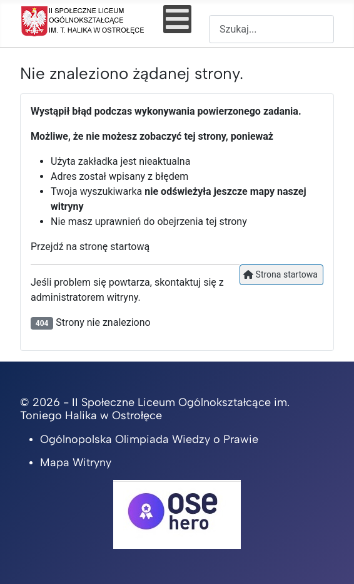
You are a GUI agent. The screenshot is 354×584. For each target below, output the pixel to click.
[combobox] (271, 29)
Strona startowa (280, 274)
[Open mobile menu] (177, 19)
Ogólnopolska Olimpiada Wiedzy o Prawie (149, 439)
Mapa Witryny (75, 462)
